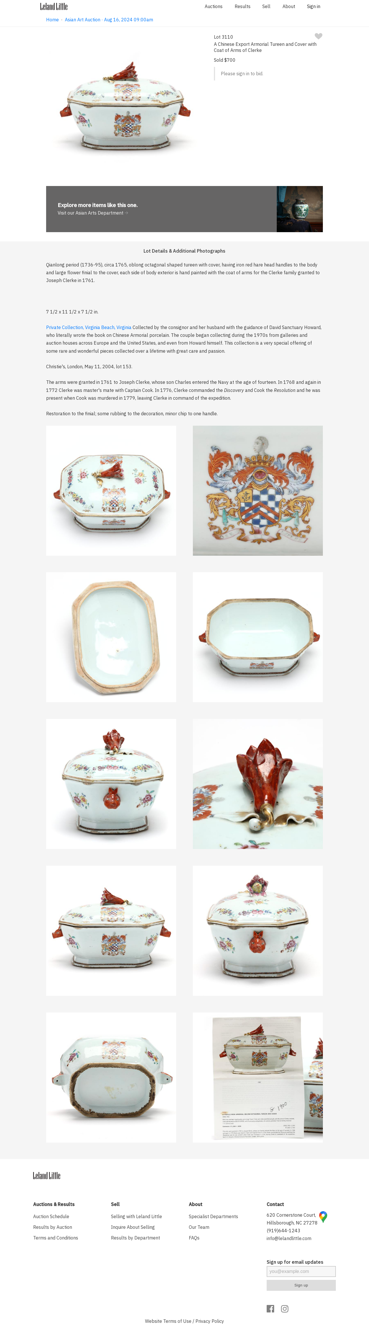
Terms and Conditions (55, 1238)
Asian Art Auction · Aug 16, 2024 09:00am (109, 19)
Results (243, 6)
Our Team (199, 1227)
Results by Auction (52, 1227)
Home (52, 19)
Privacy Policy (209, 1321)
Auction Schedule (51, 1216)
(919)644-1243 (283, 1230)
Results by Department (135, 1238)
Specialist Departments (213, 1216)
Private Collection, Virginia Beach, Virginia (88, 327)
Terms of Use (177, 1321)
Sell (266, 6)
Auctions (214, 6)
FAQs (194, 1238)
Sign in (313, 6)
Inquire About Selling (133, 1227)
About (289, 6)
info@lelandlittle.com (289, 1238)
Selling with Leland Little (136, 1216)
